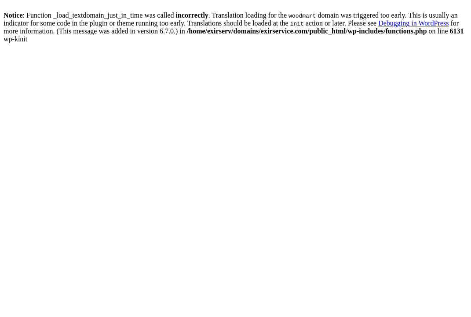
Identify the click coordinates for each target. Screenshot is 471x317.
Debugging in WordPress (413, 23)
